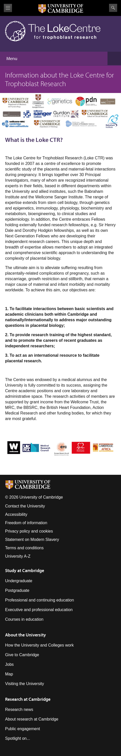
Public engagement (22, 729)
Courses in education (24, 619)
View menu (8, 8)
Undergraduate (18, 581)
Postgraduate (17, 590)
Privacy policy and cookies (29, 531)
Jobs (9, 664)
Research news (19, 709)
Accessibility (16, 514)
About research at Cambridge (31, 719)
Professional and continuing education (39, 600)
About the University (25, 635)
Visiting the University (24, 684)
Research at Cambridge (27, 699)
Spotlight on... (17, 738)
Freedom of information (26, 523)
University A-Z (18, 556)
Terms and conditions (24, 548)
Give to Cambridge (22, 655)
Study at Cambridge (24, 570)
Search (113, 8)
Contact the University (25, 506)
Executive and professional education (39, 610)
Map (9, 674)
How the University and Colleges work (39, 645)
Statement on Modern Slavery (32, 539)
